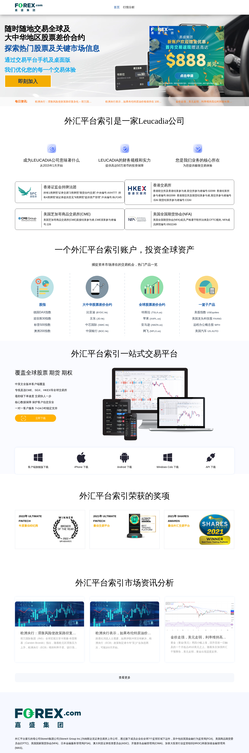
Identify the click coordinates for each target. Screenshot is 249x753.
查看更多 (124, 668)
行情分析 (128, 7)
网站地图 (123, 750)
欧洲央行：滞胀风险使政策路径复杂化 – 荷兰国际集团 (63, 101)
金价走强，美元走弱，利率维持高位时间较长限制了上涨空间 (204, 101)
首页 (116, 7)
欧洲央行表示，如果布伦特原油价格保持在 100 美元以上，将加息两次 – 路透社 (132, 101)
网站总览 (134, 750)
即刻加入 (28, 81)
